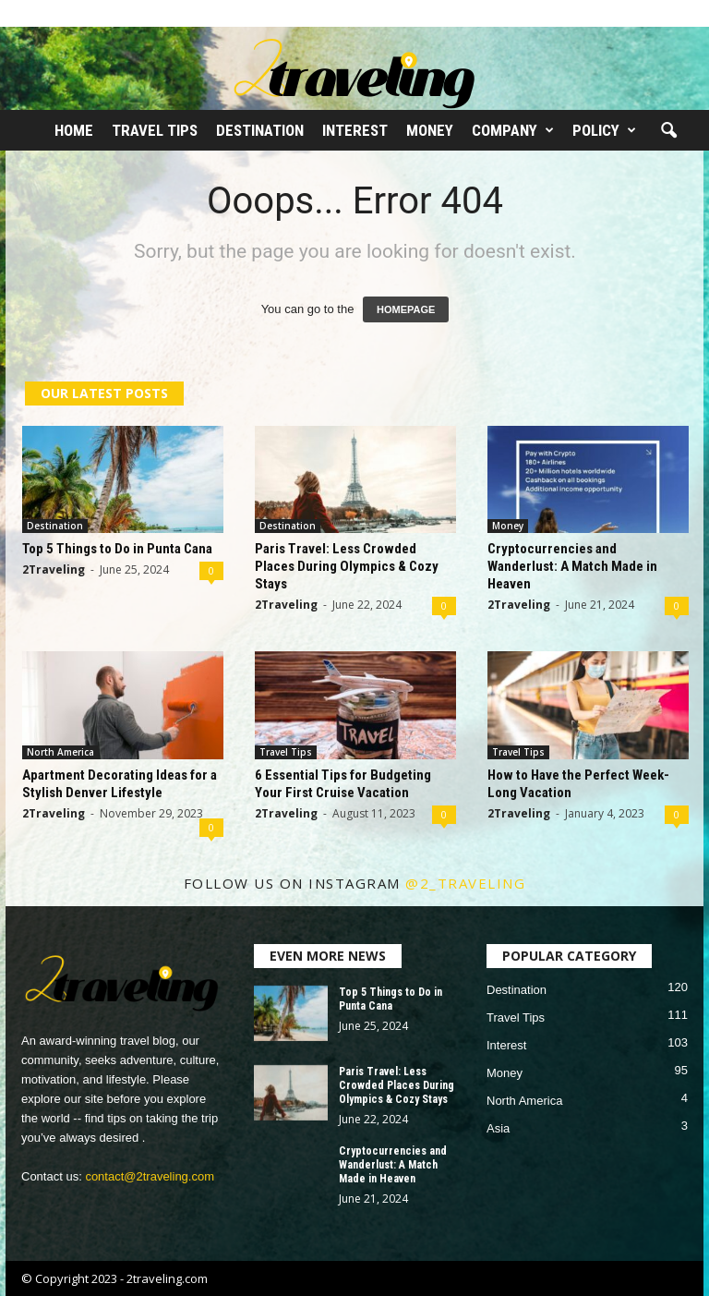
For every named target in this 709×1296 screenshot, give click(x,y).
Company (513, 130)
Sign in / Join (39, 12)
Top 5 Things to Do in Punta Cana (117, 548)
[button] (668, 131)
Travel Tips (155, 130)
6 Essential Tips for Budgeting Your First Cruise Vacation (343, 784)
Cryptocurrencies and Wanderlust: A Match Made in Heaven (572, 566)
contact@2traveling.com (149, 1176)
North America (60, 751)
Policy (604, 130)
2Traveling (53, 569)
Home (73, 130)
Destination (260, 130)
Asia (498, 1128)
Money (429, 130)
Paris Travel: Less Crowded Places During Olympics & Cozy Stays (347, 566)
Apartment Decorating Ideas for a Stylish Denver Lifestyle (119, 784)
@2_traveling (465, 883)
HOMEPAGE (406, 309)
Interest (355, 130)
